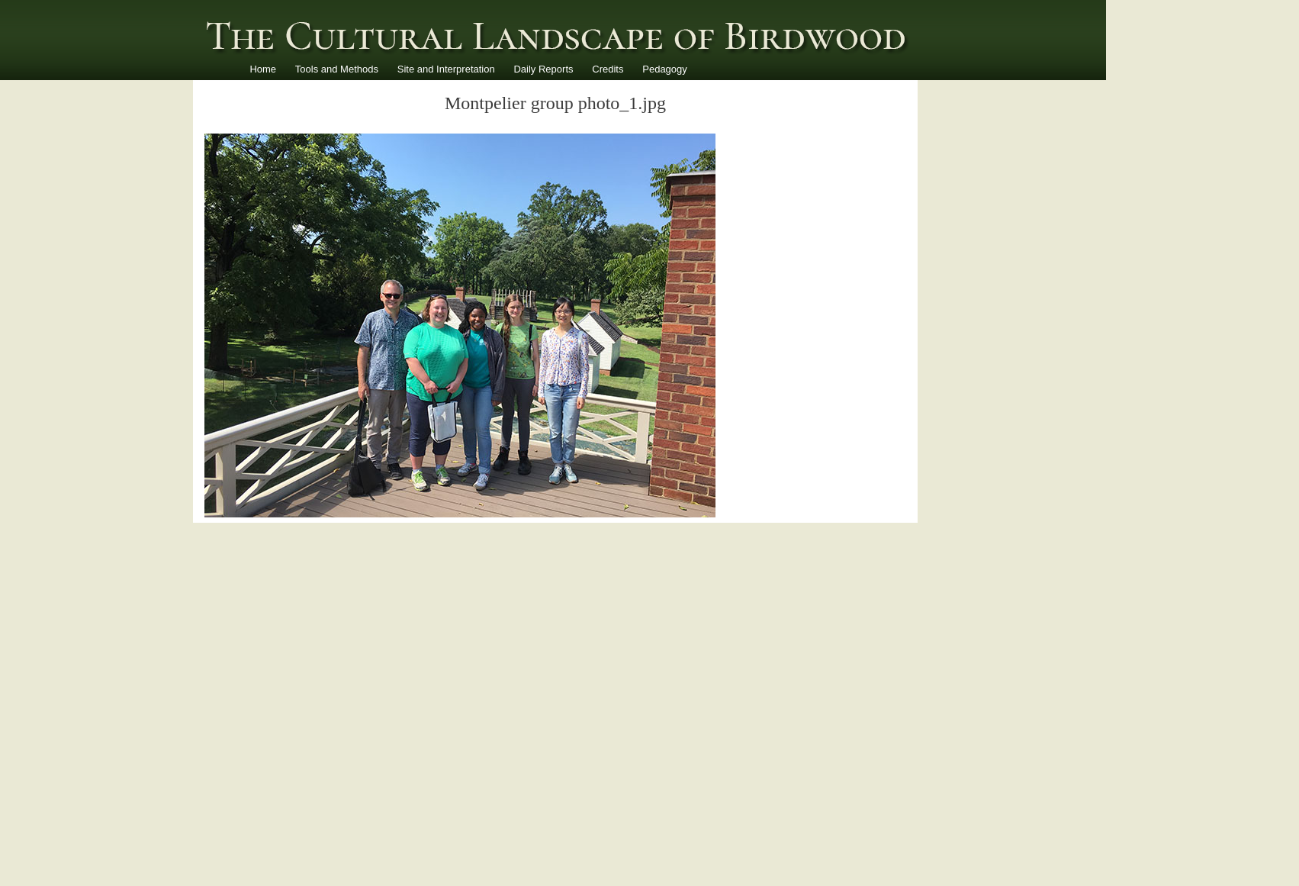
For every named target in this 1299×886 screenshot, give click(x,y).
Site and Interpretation (446, 69)
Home (262, 69)
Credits (607, 69)
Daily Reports (543, 69)
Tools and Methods (336, 69)
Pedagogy (664, 69)
